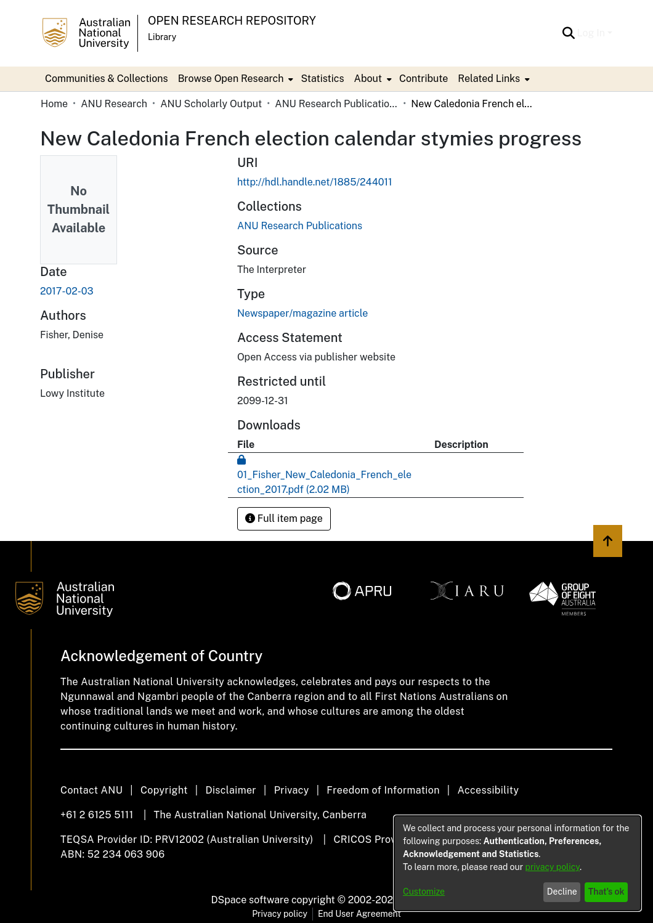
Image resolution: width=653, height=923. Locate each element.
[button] (569, 33)
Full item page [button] (284, 518)
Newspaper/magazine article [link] (302, 313)
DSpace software (250, 900)
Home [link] (54, 104)
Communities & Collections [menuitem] (106, 78)
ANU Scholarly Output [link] (211, 104)
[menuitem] (234, 79)
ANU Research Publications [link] (336, 104)
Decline (562, 892)
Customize (424, 892)
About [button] (368, 78)
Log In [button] (592, 33)
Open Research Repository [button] (232, 20)
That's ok (606, 892)
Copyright (164, 790)
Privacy (291, 790)
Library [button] (162, 37)
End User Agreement (359, 914)
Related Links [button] (489, 78)
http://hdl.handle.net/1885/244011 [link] (314, 182)
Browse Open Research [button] (231, 78)
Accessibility (488, 790)
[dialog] (517, 863)
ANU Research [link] (114, 104)
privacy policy (552, 867)
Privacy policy (279, 914)
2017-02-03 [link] (67, 291)
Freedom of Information (382, 790)
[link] (299, 226)
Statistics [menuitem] (322, 78)
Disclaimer (230, 790)
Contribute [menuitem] (423, 78)
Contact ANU (91, 790)
